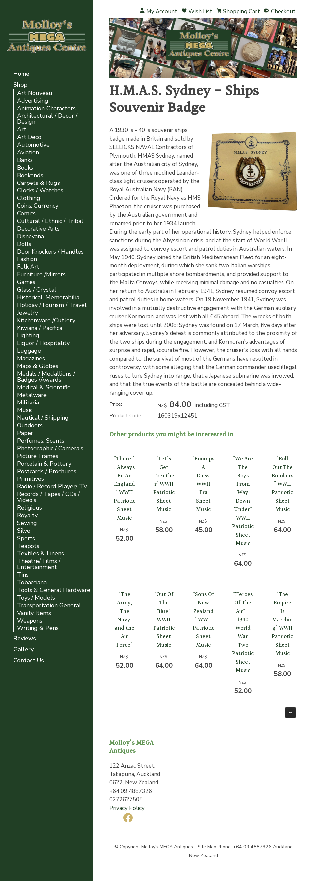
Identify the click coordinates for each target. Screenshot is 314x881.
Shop (20, 85)
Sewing (27, 523)
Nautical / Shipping (43, 418)
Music (24, 410)
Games (26, 282)
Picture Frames (37, 456)
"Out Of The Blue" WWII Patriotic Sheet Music (164, 620)
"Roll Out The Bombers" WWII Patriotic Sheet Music (282, 484)
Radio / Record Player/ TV (52, 486)
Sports (26, 538)
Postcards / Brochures (46, 471)
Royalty (27, 515)
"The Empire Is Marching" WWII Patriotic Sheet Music (282, 624)
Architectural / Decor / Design (47, 119)
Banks (25, 160)
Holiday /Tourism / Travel (52, 305)
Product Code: (125, 415)
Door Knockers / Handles (50, 252)
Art (21, 129)
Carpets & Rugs (38, 183)
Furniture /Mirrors (41, 274)
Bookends (30, 175)
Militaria (28, 403)
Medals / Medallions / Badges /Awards (46, 377)
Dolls (24, 244)
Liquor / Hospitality (43, 343)
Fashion (27, 259)
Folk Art (28, 267)
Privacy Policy (127, 808)
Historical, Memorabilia (48, 297)
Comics (26, 213)
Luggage (29, 351)
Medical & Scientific (43, 387)
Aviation (28, 152)
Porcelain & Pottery (44, 464)
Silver (24, 531)
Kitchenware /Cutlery (46, 320)
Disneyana (30, 236)
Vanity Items (34, 613)
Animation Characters (46, 108)
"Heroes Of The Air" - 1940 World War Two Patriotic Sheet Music (243, 632)
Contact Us (28, 660)
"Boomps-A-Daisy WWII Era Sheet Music (203, 484)
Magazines (31, 358)
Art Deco (29, 137)
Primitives (30, 479)
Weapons (29, 621)
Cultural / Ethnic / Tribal (50, 221)
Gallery (23, 649)
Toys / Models (36, 598)
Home (21, 74)
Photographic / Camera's (50, 448)
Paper (25, 433)
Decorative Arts (38, 229)
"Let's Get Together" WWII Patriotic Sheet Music (164, 484)
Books (25, 168)
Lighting (28, 335)
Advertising (32, 101)
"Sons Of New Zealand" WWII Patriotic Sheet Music (203, 620)
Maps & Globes (37, 366)
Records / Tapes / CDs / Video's (48, 497)
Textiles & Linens (40, 554)
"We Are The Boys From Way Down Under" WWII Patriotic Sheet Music (243, 501)
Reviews (24, 638)
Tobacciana (32, 582)
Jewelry (27, 313)
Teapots (28, 546)
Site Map (207, 847)
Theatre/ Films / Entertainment (38, 564)
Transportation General (49, 605)
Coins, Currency (37, 206)
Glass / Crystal (36, 290)
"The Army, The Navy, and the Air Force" (124, 620)
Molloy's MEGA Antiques (167, 847)
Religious (29, 508)
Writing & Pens (38, 628)
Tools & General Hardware (53, 590)
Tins (23, 575)
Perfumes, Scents (40, 441)
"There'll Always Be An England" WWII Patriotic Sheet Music (124, 488)
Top (290, 712)
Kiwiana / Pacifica (39, 328)
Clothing (28, 198)
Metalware (32, 395)
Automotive (33, 145)
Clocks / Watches (40, 190)
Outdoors (30, 425)
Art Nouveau (34, 93)
